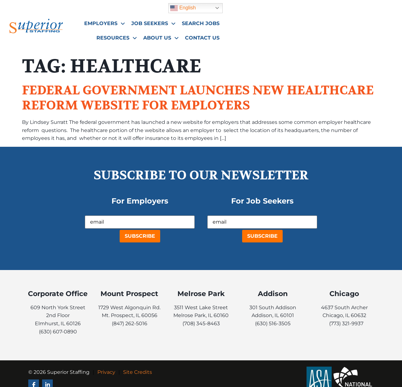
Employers (173, 22)
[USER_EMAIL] (140, 222)
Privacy (106, 372)
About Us (359, 22)
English (340, 7)
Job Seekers (222, 22)
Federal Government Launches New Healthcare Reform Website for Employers (198, 98)
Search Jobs (269, 22)
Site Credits (137, 372)
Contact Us (359, 37)
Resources (315, 22)
